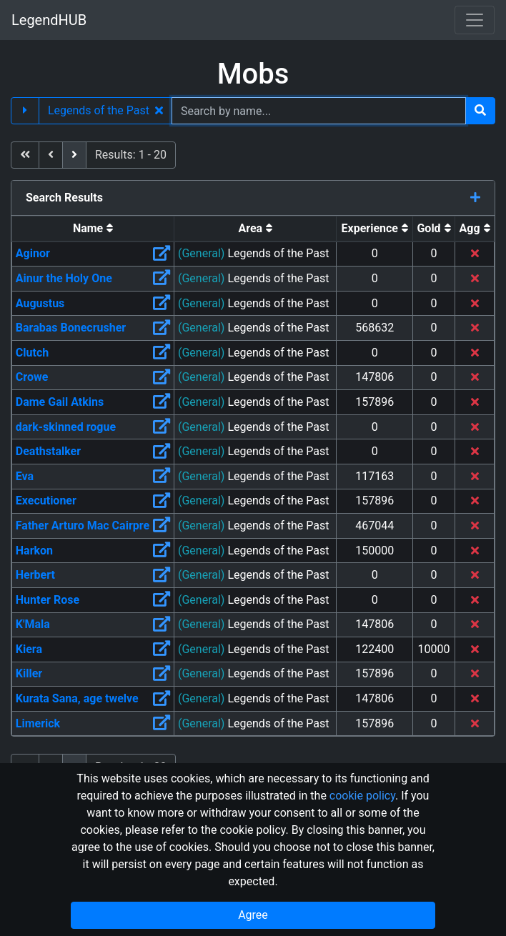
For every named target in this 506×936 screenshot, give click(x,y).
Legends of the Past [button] (105, 110)
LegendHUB (48, 20)
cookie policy (362, 795)
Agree (253, 915)
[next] (74, 155)
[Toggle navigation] (475, 20)
